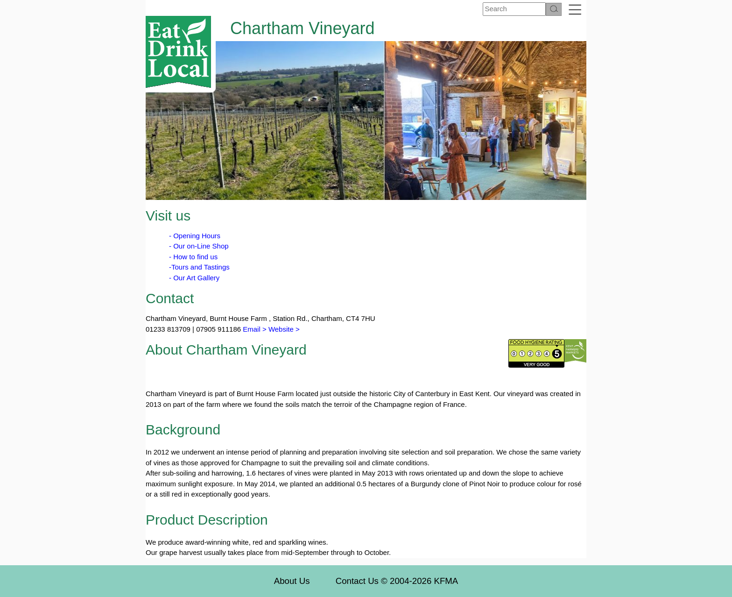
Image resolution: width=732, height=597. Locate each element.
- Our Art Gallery (194, 278)
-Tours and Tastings (199, 267)
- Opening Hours (194, 236)
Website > (284, 329)
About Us (292, 581)
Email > (254, 329)
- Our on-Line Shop (199, 246)
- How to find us (193, 257)
